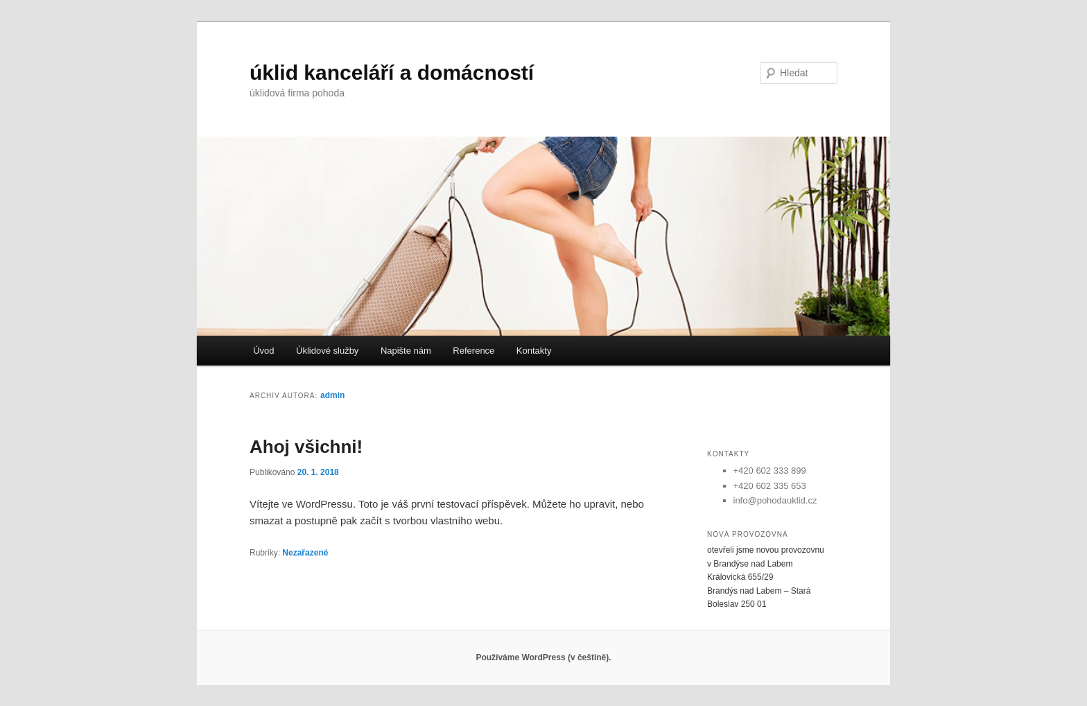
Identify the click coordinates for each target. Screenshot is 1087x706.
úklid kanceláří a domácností (392, 72)
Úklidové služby (327, 350)
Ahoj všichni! (306, 446)
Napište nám (406, 350)
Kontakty (534, 350)
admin (332, 395)
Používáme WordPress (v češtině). (543, 657)
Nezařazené (305, 553)
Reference (473, 350)
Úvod (263, 350)
